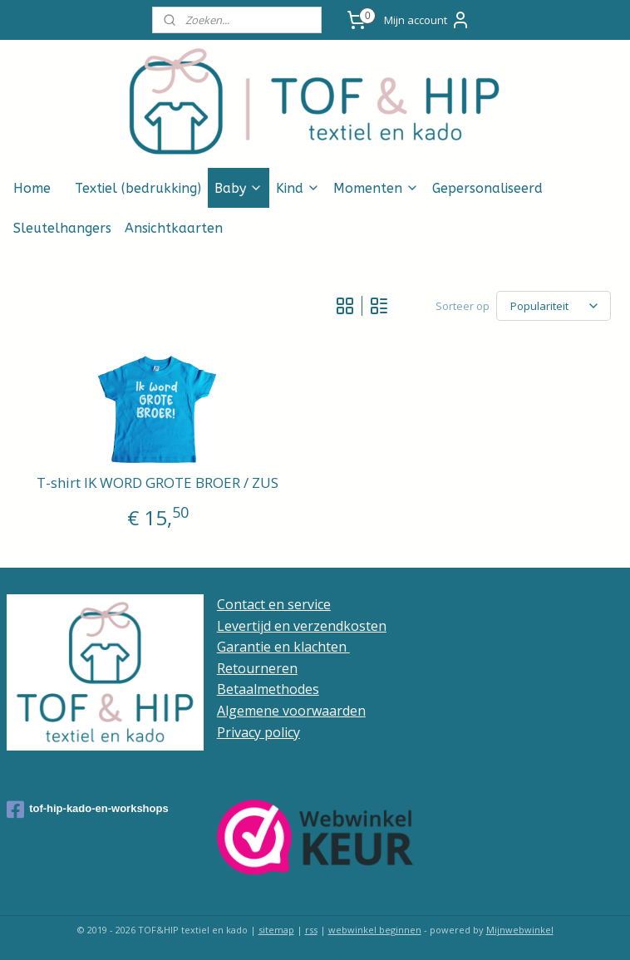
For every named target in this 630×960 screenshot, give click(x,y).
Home (32, 188)
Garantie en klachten (283, 647)
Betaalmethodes (268, 689)
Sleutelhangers (62, 228)
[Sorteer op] (553, 306)
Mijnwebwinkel (520, 929)
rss (311, 929)
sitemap (276, 929)
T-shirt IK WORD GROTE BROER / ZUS (157, 483)
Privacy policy (258, 732)
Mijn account (427, 20)
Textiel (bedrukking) (138, 188)
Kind (298, 188)
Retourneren (257, 668)
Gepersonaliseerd (487, 188)
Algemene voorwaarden (291, 711)
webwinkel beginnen (374, 929)
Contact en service (274, 604)
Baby (238, 188)
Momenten (376, 188)
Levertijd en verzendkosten (301, 626)
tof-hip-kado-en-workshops (88, 810)
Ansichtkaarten (174, 228)
